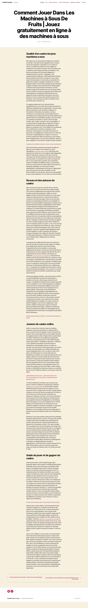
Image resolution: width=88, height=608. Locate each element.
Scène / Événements (64, 2)
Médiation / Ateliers (75, 2)
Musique (42, 2)
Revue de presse (53, 2)
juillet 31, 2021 (47, 41)
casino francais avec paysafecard (43, 258)
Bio (46, 2)
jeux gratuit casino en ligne (42, 153)
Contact (84, 2)
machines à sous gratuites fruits (36, 390)
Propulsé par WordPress (28, 604)
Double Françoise (8, 2)
